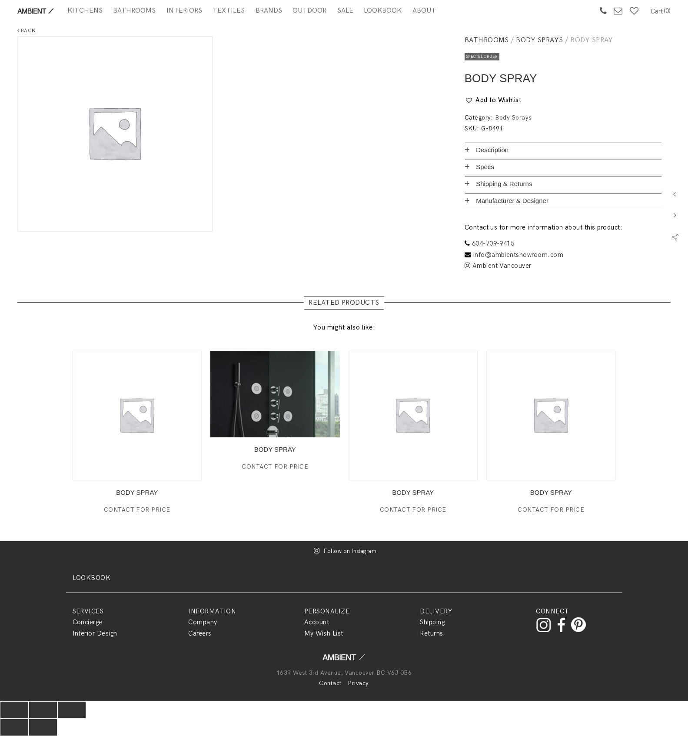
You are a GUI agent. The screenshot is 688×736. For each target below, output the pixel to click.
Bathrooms (134, 11)
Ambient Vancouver (498, 266)
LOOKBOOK (92, 578)
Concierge (88, 622)
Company (202, 622)
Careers (199, 633)
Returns (431, 633)
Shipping (432, 622)
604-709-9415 (493, 243)
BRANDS (269, 11)
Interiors (184, 11)
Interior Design (95, 633)
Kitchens (85, 11)
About (424, 11)
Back (26, 30)
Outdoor (309, 11)
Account (316, 622)
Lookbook (383, 11)
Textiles (229, 11)
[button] (493, 100)
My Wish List (323, 633)
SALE (345, 11)
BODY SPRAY (137, 492)
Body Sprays (539, 40)
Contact (330, 683)
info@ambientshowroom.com (518, 255)
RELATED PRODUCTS (344, 303)
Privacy (358, 683)
